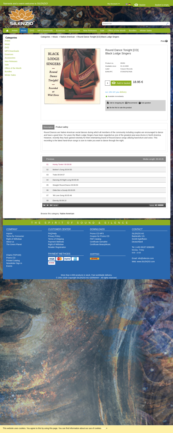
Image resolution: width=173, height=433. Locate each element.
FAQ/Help (52, 233)
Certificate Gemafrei (98, 242)
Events (9, 266)
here (104, 428)
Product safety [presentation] (62, 127)
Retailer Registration (57, 247)
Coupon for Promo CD (99, 236)
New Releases (90, 30)
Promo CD (10, 258)
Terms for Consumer (15, 236)
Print (163, 41)
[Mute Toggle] (156, 205)
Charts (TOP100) (13, 255)
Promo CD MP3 (97, 233)
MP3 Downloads (45, 30)
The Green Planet (14, 244)
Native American (67, 213)
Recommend (132, 103)
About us (10, 242)
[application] (104, 181)
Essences (60, 30)
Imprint (9, 233)
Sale (102, 30)
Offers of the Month (117, 30)
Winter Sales (146, 30)
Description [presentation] (48, 127)
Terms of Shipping (56, 239)
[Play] (48, 205)
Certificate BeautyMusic (100, 244)
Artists (15, 30)
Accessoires (74, 30)
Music (23, 30)
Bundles (132, 30)
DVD (32, 30)
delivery (123, 92)
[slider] (104, 205)
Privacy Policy (54, 236)
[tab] (48, 127)
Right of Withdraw (14, 239)
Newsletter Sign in (14, 263)
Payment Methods (56, 242)
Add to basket (120, 82)
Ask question (146, 103)
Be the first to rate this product (121, 108)
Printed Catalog (13, 260)
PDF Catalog (95, 239)
